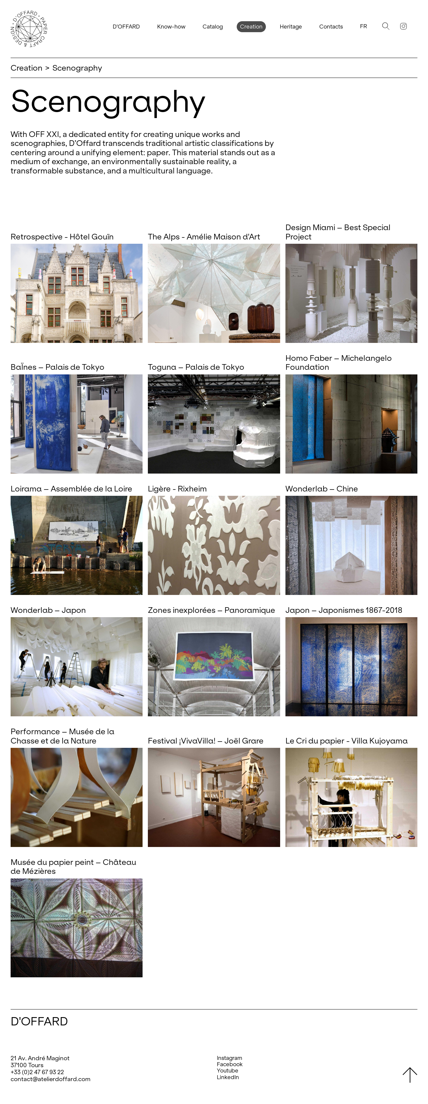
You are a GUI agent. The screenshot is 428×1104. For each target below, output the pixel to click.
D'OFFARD (126, 27)
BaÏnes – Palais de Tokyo (57, 366)
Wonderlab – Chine (321, 488)
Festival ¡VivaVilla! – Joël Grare (206, 740)
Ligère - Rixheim (177, 488)
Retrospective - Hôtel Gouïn (62, 236)
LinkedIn (228, 1077)
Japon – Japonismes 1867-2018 (343, 610)
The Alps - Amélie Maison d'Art (204, 236)
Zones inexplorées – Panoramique (211, 610)
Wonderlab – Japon (48, 610)
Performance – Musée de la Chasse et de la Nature (62, 736)
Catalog (213, 27)
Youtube (227, 1071)
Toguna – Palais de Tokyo (196, 366)
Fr (363, 26)
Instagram (229, 1058)
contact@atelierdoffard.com (51, 1078)
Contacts (331, 27)
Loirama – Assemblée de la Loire (71, 488)
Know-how (171, 27)
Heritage (291, 27)
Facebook (230, 1064)
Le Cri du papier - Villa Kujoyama (346, 740)
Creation (251, 27)
